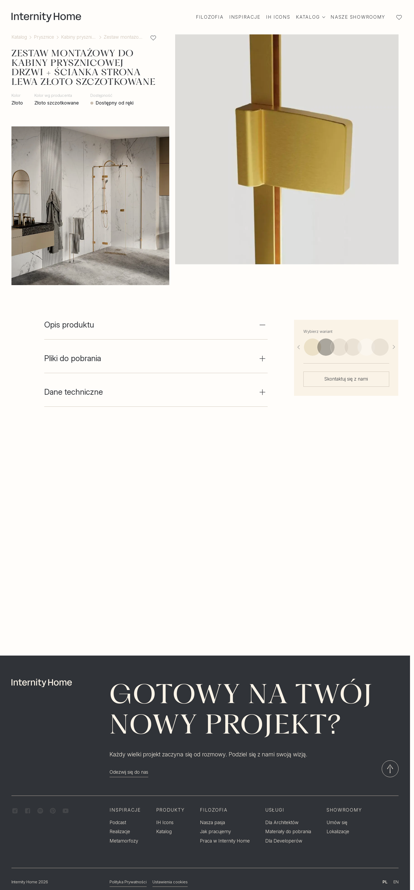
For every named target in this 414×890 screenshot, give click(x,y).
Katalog (19, 37)
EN (396, 856)
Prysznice (44, 37)
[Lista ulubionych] (399, 17)
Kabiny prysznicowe (79, 37)
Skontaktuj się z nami (346, 379)
